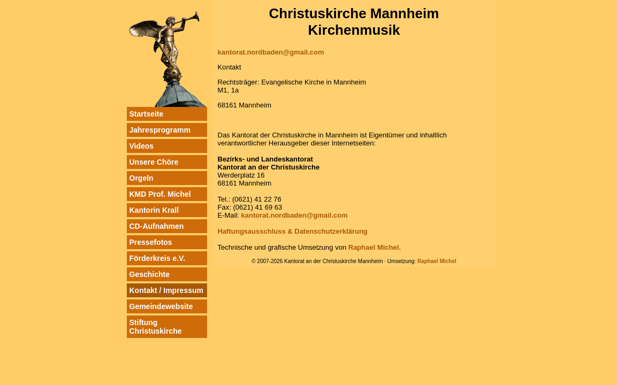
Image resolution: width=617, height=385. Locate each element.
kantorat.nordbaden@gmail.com (271, 52)
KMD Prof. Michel (160, 194)
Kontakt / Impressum (166, 290)
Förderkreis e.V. (158, 258)
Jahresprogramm (160, 130)
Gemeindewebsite (161, 306)
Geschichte (150, 274)
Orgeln (142, 178)
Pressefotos (151, 242)
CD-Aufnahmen (157, 226)
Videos (142, 146)
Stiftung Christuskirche (156, 326)
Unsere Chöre (154, 162)
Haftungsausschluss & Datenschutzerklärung (293, 231)
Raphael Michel (373, 247)
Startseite (147, 114)
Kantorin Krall (154, 210)
